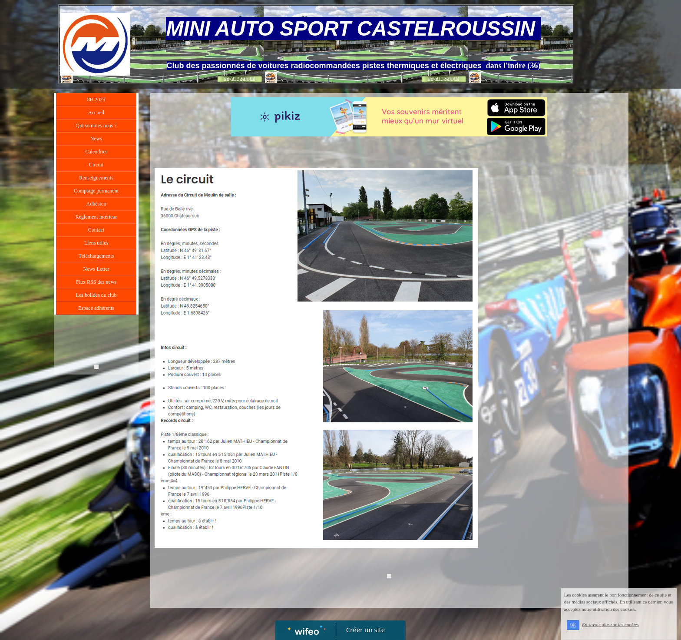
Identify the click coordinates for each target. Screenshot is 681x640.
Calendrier (96, 152)
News (96, 139)
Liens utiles (96, 243)
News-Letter (96, 269)
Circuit (96, 165)
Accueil (96, 112)
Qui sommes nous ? (96, 126)
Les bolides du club (96, 295)
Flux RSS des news (96, 282)
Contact (96, 230)
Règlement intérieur (96, 217)
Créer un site (365, 629)
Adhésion (96, 204)
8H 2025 (96, 99)
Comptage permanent (96, 191)
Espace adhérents (96, 308)
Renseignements (96, 178)
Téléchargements (96, 256)
